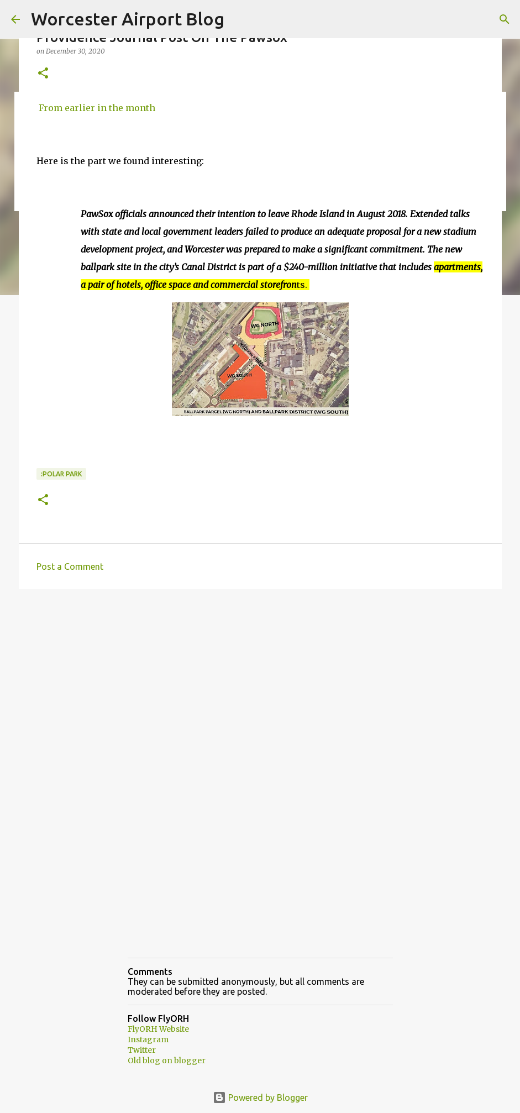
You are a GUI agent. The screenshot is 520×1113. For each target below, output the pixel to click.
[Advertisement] (260, 683)
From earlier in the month (95, 107)
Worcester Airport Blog (127, 19)
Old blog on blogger (167, 1060)
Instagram (148, 1039)
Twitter (142, 1050)
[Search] (504, 19)
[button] (43, 73)
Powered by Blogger (260, 1097)
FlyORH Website (158, 1029)
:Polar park (61, 473)
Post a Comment (69, 566)
